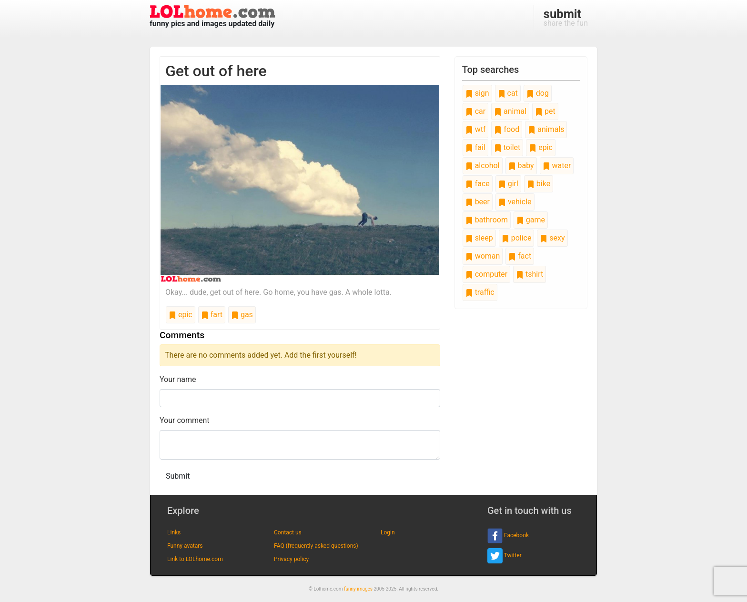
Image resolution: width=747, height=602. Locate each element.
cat (508, 93)
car (475, 111)
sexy (552, 237)
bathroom (486, 219)
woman (482, 256)
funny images (358, 589)
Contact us (288, 532)
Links (174, 532)
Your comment (185, 420)
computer (486, 274)
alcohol (482, 165)
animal (510, 111)
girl (508, 183)
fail (475, 147)
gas (242, 314)
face (477, 183)
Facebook (508, 535)
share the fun (566, 17)
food (506, 129)
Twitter (504, 555)
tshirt (529, 274)
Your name (178, 379)
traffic (480, 292)
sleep (479, 237)
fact (519, 256)
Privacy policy (291, 559)
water (557, 165)
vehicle (515, 201)
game (530, 219)
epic (180, 314)
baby (521, 165)
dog (537, 93)
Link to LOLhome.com (195, 559)
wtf (475, 129)
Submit (178, 476)
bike (538, 183)
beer (477, 201)
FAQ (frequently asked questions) (316, 545)
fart (211, 314)
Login (388, 532)
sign (477, 93)
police (517, 237)
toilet (507, 147)
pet (545, 111)
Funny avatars (184, 545)
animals (546, 129)
